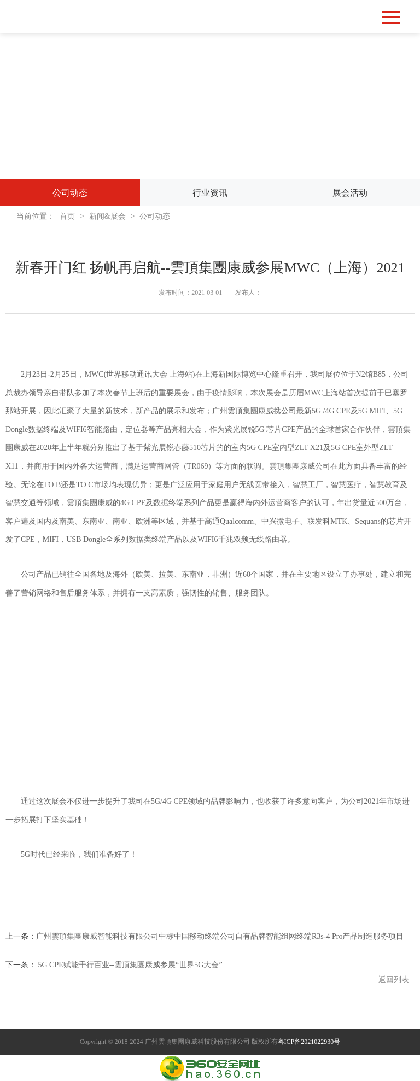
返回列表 (393, 979)
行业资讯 (210, 192)
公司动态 (70, 192)
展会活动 (350, 192)
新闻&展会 (108, 216)
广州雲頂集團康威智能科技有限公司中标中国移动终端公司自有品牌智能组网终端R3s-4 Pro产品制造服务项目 (220, 936)
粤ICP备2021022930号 (309, 1041)
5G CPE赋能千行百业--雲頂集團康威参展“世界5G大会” (130, 965)
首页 (67, 216)
